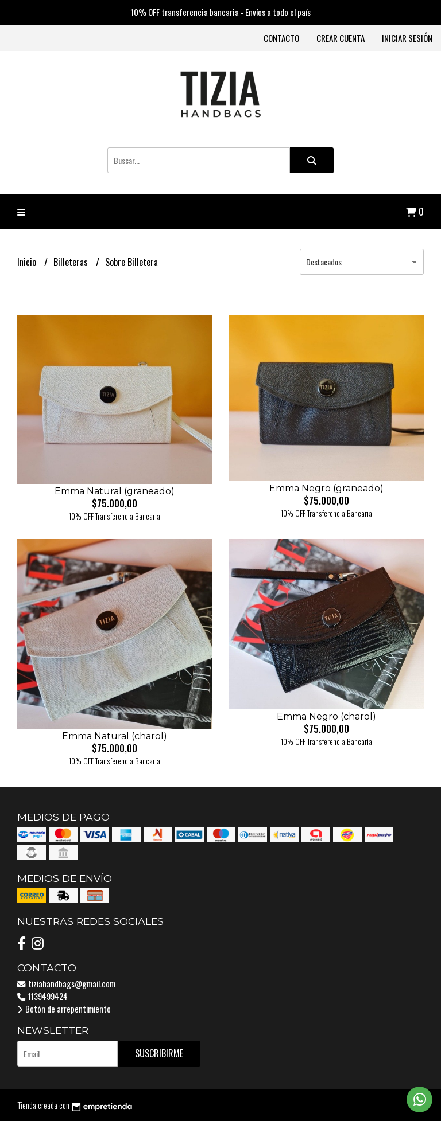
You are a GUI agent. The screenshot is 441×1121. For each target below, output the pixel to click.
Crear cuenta (340, 38)
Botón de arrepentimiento (64, 1009)
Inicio (27, 262)
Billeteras (71, 262)
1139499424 (42, 996)
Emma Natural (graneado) (115, 491)
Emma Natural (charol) (114, 736)
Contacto (281, 38)
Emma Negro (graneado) (326, 488)
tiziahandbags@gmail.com (66, 984)
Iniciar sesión (407, 38)
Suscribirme (159, 1053)
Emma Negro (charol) (326, 716)
